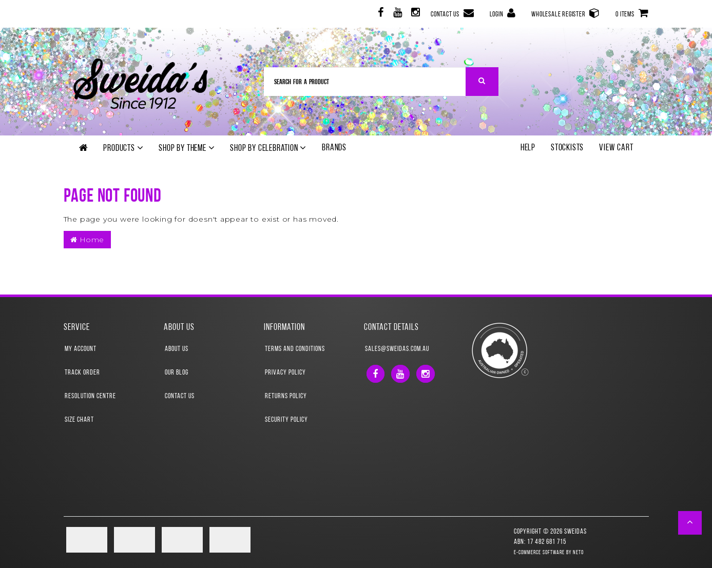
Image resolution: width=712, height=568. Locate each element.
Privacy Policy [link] (285, 373)
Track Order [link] (82, 373)
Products (123, 148)
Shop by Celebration (268, 148)
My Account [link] (81, 349)
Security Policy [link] (286, 420)
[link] (379, 14)
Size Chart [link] (79, 420)
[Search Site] (482, 81)
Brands (334, 148)
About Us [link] (176, 349)
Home (87, 239)
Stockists (567, 148)
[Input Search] (365, 81)
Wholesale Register (565, 13)
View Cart (616, 148)
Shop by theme (187, 148)
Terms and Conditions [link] (295, 349)
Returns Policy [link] (286, 396)
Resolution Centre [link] (90, 396)
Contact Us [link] (180, 396)
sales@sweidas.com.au (397, 349)
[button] (690, 523)
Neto (578, 553)
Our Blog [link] (176, 373)
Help (528, 148)
